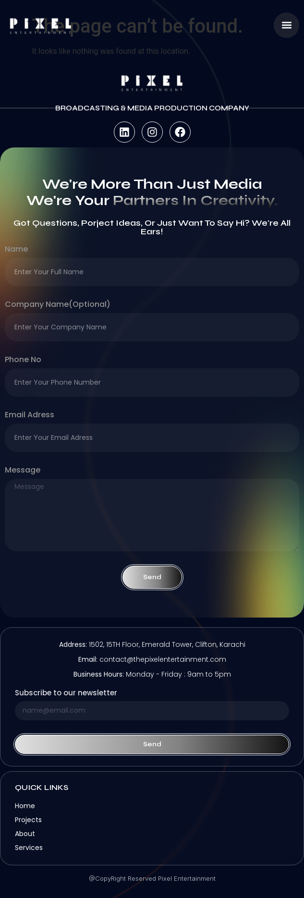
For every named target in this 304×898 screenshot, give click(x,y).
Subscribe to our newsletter (66, 693)
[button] (286, 25)
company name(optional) (57, 305)
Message (22, 470)
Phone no (23, 360)
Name (16, 250)
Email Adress (29, 415)
